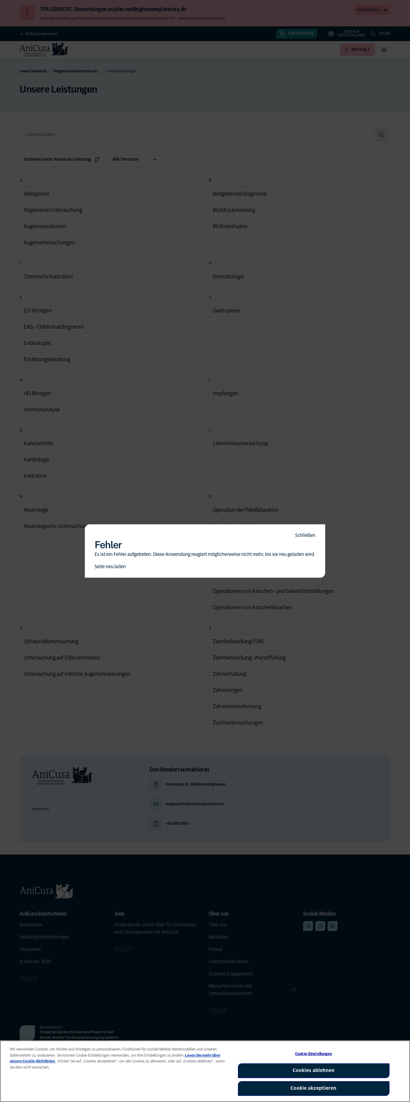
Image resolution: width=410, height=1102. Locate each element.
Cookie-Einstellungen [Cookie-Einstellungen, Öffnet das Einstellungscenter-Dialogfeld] (313, 1054)
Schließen (305, 535)
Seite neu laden (110, 566)
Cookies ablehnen (314, 1070)
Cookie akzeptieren (314, 1088)
